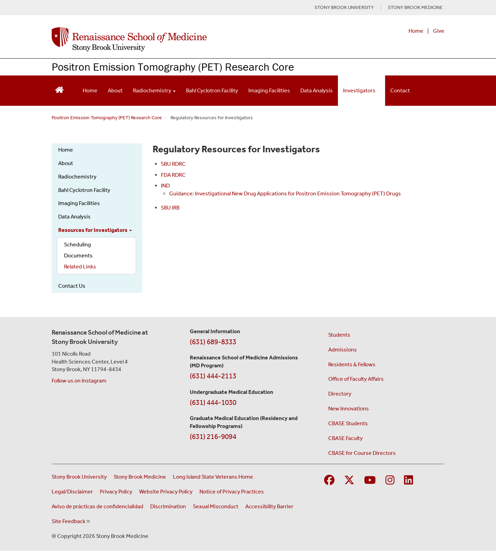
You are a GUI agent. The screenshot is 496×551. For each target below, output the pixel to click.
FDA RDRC (173, 175)
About (115, 90)
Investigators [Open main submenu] (361, 90)
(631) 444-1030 (213, 402)
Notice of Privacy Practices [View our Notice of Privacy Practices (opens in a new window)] (231, 491)
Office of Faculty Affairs (356, 379)
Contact (400, 90)
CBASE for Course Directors (362, 453)
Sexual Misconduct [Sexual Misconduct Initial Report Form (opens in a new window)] (215, 506)
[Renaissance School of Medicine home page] (177, 39)
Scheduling (77, 244)
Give (438, 31)
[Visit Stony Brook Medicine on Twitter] (349, 480)
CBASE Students (348, 423)
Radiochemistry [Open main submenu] (154, 90)
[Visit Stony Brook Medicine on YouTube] (370, 480)
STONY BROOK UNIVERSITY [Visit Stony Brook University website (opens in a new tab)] (344, 7)
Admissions (342, 349)
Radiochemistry (77, 176)
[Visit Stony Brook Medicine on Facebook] (329, 480)
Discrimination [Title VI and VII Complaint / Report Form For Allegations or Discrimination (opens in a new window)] (168, 506)
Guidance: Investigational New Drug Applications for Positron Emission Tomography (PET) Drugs (285, 193)
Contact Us (71, 286)
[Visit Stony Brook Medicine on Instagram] (390, 480)
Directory (339, 393)
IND (165, 185)
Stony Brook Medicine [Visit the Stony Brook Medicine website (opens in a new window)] (140, 476)
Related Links (80, 266)
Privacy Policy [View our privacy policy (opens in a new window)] (116, 491)
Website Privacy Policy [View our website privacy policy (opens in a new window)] (166, 491)
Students (339, 334)
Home (416, 31)
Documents (78, 255)
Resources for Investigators (95, 230)
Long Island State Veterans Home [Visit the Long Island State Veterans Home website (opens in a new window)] (213, 476)
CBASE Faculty (345, 438)
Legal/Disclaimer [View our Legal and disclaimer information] (72, 491)
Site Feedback (71, 521)
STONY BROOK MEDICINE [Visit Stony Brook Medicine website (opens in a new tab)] (415, 7)
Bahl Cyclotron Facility (212, 90)
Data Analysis (316, 90)
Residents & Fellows (351, 364)
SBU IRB (170, 207)
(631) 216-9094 (213, 436)
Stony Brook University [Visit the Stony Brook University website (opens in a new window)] (79, 476)
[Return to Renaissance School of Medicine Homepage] (59, 89)
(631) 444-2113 (213, 376)
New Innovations (348, 408)
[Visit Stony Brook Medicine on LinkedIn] (408, 480)
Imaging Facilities (269, 90)
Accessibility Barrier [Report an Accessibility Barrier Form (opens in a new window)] (269, 506)
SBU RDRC (173, 164)
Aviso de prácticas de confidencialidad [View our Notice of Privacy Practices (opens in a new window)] (97, 506)
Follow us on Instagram (79, 380)
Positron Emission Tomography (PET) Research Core (173, 66)
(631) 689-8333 (213, 342)
